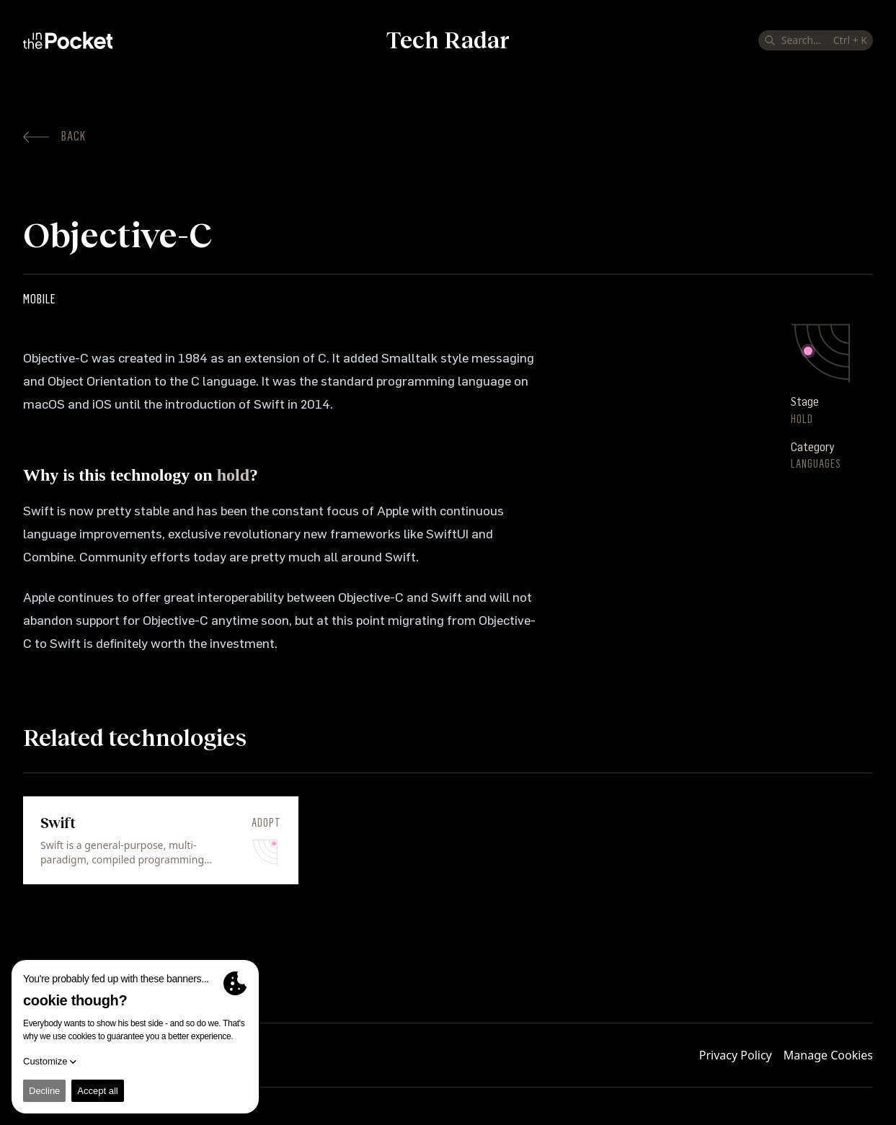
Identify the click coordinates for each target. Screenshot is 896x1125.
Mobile (39, 299)
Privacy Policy (735, 1055)
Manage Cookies (828, 1055)
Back (54, 136)
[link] (160, 840)
